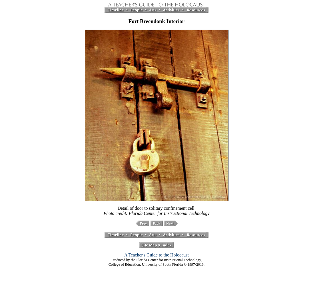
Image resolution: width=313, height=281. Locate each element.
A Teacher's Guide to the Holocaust (156, 255)
